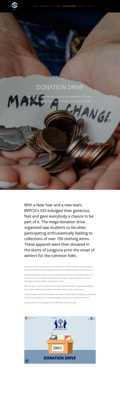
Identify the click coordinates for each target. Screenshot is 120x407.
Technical (45, 6)
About (81, 6)
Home (35, 6)
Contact (91, 6)
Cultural (56, 6)
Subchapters (69, 6)
